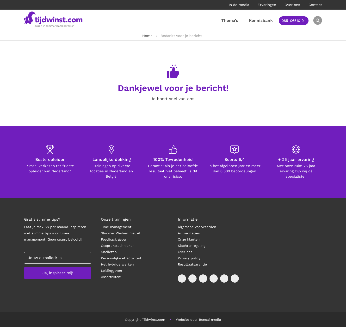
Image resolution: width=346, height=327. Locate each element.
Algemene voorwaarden (197, 227)
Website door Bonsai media (198, 319)
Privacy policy (189, 258)
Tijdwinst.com (153, 319)
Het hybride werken (117, 264)
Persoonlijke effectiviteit (121, 258)
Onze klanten (189, 239)
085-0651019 (293, 20)
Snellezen (109, 252)
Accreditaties (189, 233)
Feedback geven (114, 239)
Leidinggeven (111, 270)
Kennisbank (261, 20)
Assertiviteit (111, 277)
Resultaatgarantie (192, 264)
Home (147, 36)
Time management (116, 227)
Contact (315, 5)
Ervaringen (267, 5)
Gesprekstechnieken (118, 246)
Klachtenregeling (191, 246)
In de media (239, 5)
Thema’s (229, 20)
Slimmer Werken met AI (120, 233)
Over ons (292, 5)
